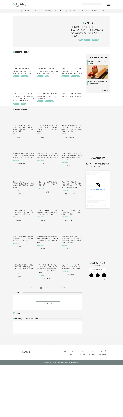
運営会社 (82, 406)
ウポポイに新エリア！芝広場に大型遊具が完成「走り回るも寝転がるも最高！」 (47, 96)
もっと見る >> (103, 100)
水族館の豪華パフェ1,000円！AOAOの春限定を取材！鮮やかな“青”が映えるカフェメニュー (22, 71)
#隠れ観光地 (95, 38)
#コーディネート (75, 76)
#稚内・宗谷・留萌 (38, 380)
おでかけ (74, 403)
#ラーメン (55, 376)
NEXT (61, 288)
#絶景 (80, 38)
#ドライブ (87, 38)
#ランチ (63, 376)
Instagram (104, 288)
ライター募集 (92, 406)
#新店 (47, 380)
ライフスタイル (84, 403)
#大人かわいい (65, 76)
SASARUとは (73, 406)
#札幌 (48, 376)
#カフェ (23, 104)
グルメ (57, 403)
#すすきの (54, 380)
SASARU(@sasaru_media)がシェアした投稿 (99, 217)
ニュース (93, 403)
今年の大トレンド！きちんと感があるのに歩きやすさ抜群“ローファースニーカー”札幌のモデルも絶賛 (72, 71)
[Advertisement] (98, 122)
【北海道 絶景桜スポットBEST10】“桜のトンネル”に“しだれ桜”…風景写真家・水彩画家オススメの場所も (88, 31)
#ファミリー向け (49, 101)
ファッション (65, 403)
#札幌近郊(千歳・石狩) (24, 380)
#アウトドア (41, 376)
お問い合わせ (102, 406)
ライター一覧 (48, 322)
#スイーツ (16, 76)
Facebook (97, 288)
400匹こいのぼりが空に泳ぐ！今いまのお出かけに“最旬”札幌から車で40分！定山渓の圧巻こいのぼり (47, 71)
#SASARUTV (24, 76)
